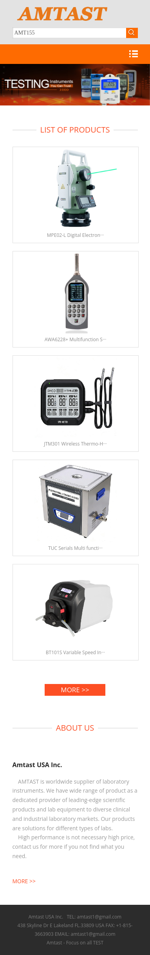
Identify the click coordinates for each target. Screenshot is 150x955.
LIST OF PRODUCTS (75, 129)
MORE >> (75, 689)
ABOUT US (75, 727)
